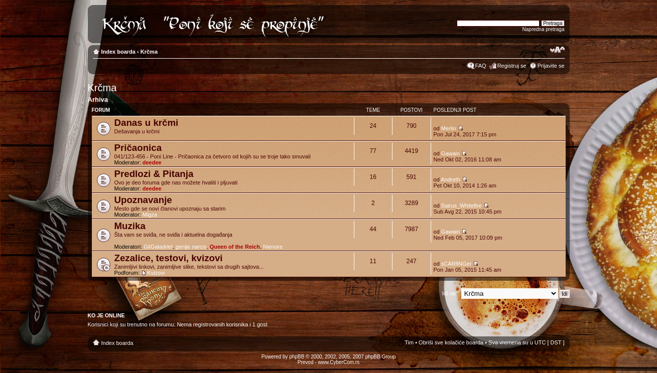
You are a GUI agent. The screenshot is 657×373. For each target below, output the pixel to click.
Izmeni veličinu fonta (557, 49)
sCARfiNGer (456, 264)
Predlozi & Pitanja (154, 173)
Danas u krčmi (146, 122)
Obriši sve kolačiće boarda (451, 342)
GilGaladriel (158, 247)
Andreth (450, 179)
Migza (150, 215)
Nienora (273, 247)
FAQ (480, 66)
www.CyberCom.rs (338, 362)
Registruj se (512, 66)
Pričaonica (138, 147)
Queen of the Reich (235, 247)
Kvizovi (156, 273)
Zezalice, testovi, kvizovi (168, 258)
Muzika (130, 226)
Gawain (450, 153)
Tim (409, 342)
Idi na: (449, 293)
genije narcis (191, 247)
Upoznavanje (143, 200)
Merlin (448, 128)
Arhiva (98, 99)
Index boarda (118, 52)
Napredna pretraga (543, 29)
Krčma (149, 52)
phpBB (296, 356)
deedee (152, 162)
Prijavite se (551, 66)
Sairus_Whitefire (461, 206)
